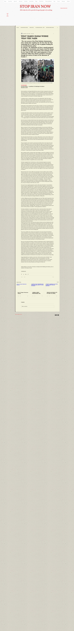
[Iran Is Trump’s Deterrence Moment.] (23, 287)
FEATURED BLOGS (23, 271)
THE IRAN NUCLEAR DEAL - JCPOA (39, 27)
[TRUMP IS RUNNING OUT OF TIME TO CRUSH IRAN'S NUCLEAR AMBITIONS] (52, 287)
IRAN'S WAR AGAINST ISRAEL (50, 27)
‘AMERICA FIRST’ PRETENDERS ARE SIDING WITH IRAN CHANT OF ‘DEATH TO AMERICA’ (36, 293)
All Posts (18, 27)
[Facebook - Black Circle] (55, 315)
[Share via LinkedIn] (25, 274)
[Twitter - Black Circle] (56, 315)
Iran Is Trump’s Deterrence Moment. (23, 293)
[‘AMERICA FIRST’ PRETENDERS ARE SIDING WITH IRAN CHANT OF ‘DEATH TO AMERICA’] (37, 287)
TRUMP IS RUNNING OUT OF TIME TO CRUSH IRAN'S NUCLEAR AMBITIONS (52, 293)
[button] (57, 27)
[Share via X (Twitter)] (23, 274)
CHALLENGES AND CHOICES (24, 27)
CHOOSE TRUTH (32, 27)
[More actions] (53, 33)
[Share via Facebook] (21, 274)
